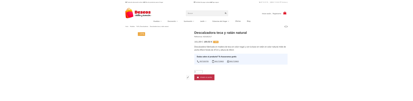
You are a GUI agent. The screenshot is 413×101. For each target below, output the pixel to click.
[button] (203, 61)
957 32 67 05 (264, 2)
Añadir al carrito (204, 77)
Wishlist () (284, 2)
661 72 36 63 (275, 2)
